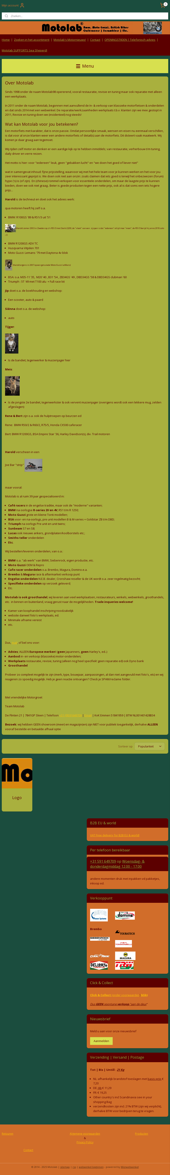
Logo (17, 797)
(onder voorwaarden (126, 995)
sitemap (65, 1167)
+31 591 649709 (103, 861)
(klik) (144, 995)
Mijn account (13, 5)
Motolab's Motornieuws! (70, 40)
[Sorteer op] (150, 746)
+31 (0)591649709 (70, 715)
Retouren (7, 1134)
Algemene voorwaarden (85, 1134)
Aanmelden (101, 1041)
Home (6, 40)
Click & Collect (101, 995)
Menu (85, 66)
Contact (95, 40)
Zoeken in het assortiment (31, 40)
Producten (141, 1134)
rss (74, 1167)
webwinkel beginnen (91, 1167)
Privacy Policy (85, 1142)
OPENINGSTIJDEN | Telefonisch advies (129, 40)
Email (88, 715)
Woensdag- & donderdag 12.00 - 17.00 (117, 864)
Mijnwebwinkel (130, 1167)
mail (14, 643)
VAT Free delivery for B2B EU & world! (114, 835)
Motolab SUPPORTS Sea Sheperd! (24, 50)
